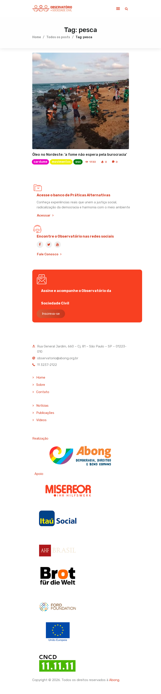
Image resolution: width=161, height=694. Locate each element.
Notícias (42, 406)
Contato (42, 392)
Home (36, 37)
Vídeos (41, 420)
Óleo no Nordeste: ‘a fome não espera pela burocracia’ (79, 155)
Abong (114, 680)
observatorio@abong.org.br (57, 358)
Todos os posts (58, 37)
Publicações (45, 413)
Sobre (40, 385)
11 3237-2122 (47, 365)
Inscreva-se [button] (51, 314)
